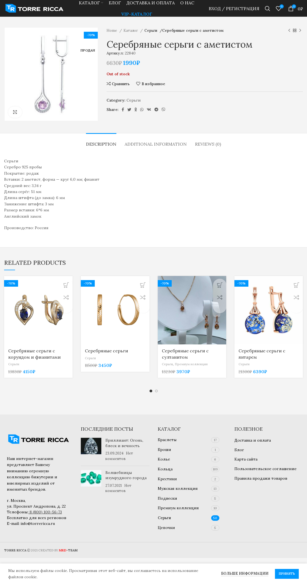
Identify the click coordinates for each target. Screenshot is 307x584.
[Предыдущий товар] (289, 38)
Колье (164, 459)
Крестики (167, 478)
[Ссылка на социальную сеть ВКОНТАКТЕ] (149, 117)
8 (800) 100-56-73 (46, 512)
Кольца (165, 469)
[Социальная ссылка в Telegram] (156, 117)
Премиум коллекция (195, 372)
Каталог (131, 38)
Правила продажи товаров (260, 478)
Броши (164, 449)
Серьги (151, 38)
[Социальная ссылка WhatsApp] (142, 117)
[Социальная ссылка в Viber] (163, 117)
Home (112, 38)
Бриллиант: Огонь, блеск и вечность (124, 443)
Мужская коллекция (178, 488)
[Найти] (267, 12)
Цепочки (166, 527)
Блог (239, 449)
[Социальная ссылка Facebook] (123, 117)
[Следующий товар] (300, 38)
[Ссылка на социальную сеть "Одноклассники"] (136, 117)
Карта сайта (245, 459)
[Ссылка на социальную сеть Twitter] (129, 117)
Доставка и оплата (252, 440)
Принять (287, 573)
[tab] (101, 149)
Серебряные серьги (106, 358)
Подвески (167, 498)
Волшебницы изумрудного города (126, 475)
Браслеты (167, 439)
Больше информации (244, 573)
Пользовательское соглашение (265, 468)
